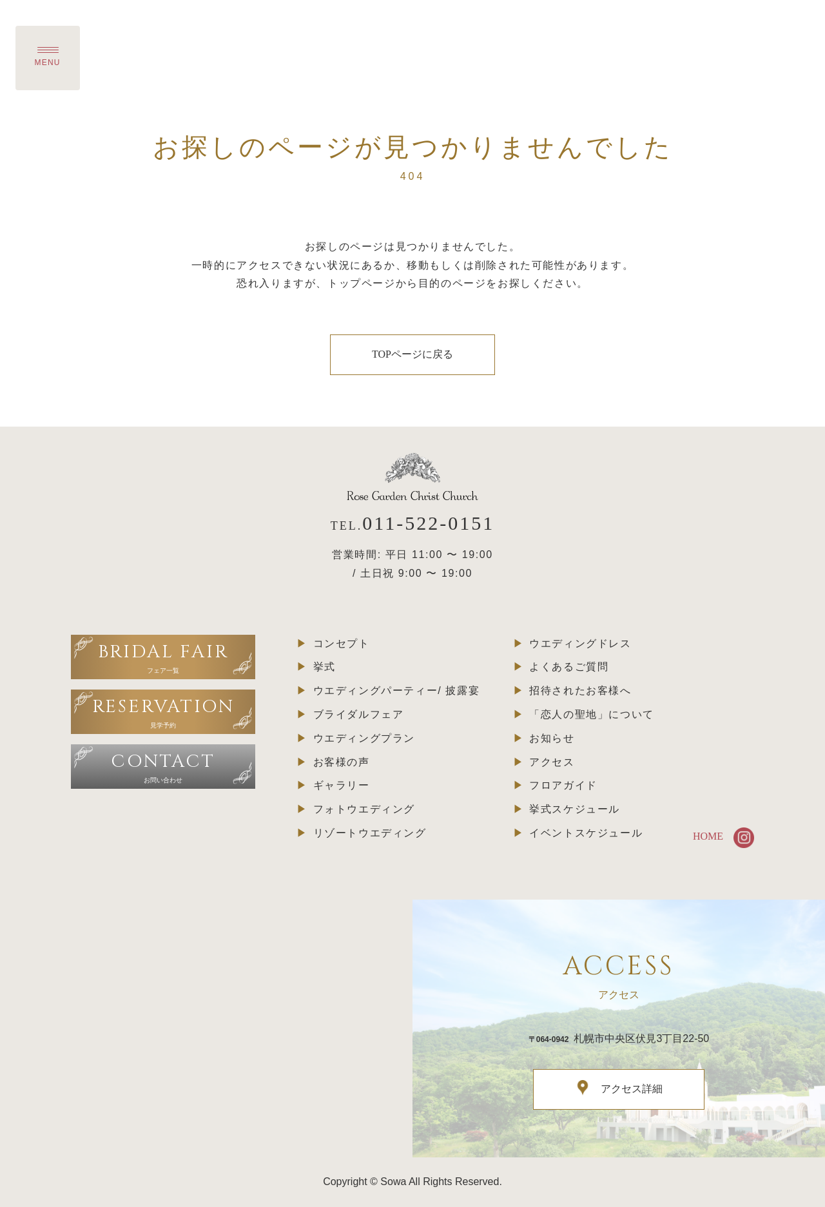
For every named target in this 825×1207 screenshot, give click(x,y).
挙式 (324, 666)
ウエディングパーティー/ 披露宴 (396, 690)
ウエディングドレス (580, 643)
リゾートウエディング (370, 832)
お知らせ (551, 738)
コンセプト (341, 643)
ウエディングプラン (364, 738)
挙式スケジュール (574, 809)
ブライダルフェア (358, 714)
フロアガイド (563, 785)
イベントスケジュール (586, 832)
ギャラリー (341, 785)
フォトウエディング (364, 809)
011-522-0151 (428, 523)
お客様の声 (341, 762)
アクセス (551, 762)
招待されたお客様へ (580, 690)
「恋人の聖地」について (591, 714)
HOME (708, 836)
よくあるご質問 (568, 666)
